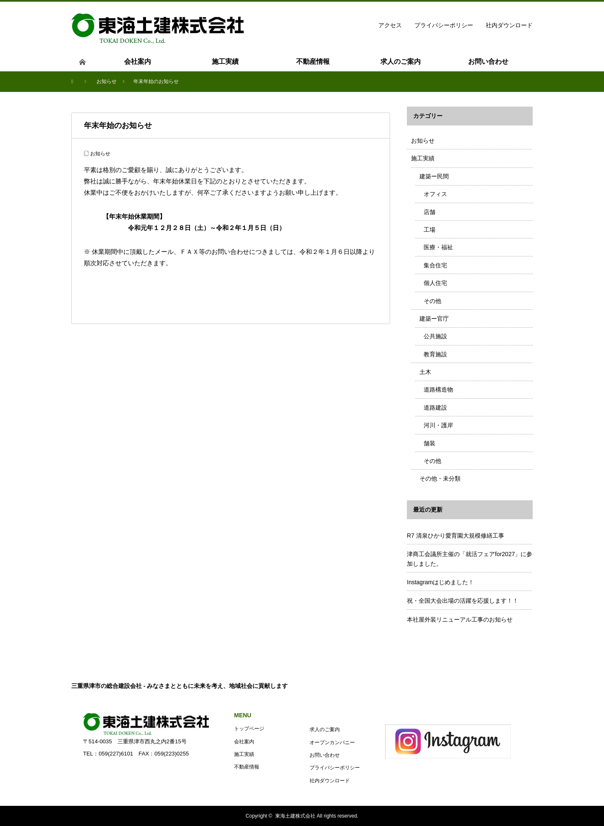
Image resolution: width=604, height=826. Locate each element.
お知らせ (100, 154)
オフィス (435, 194)
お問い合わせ (325, 755)
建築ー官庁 (434, 318)
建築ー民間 (434, 176)
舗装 (429, 443)
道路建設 (435, 407)
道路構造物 (438, 389)
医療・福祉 (438, 247)
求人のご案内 (325, 729)
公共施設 (435, 336)
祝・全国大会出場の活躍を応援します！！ (462, 600)
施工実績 (423, 158)
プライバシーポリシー (443, 25)
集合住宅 (435, 265)
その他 (432, 301)
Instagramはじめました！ (440, 582)
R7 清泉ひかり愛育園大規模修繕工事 (455, 535)
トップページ (249, 729)
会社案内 (244, 742)
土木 (425, 372)
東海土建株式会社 (295, 816)
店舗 (429, 212)
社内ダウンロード (509, 25)
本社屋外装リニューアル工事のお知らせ (460, 619)
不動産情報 (246, 767)
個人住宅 (435, 283)
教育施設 (435, 354)
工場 (429, 229)
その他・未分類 (440, 478)
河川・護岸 (438, 425)
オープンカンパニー (332, 742)
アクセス (390, 25)
